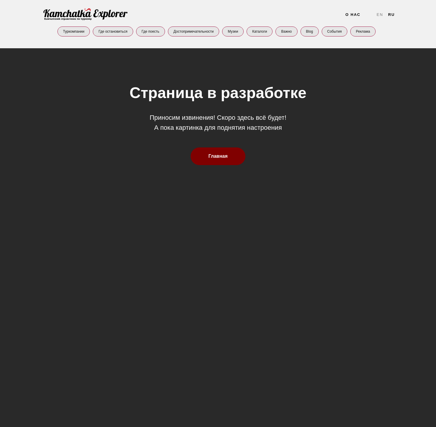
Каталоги (259, 31)
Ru (391, 14)
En (380, 14)
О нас (352, 14)
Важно (286, 31)
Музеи (233, 31)
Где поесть (150, 31)
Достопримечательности (194, 31)
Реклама (363, 31)
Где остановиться (112, 31)
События (334, 31)
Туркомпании (74, 31)
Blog (309, 31)
